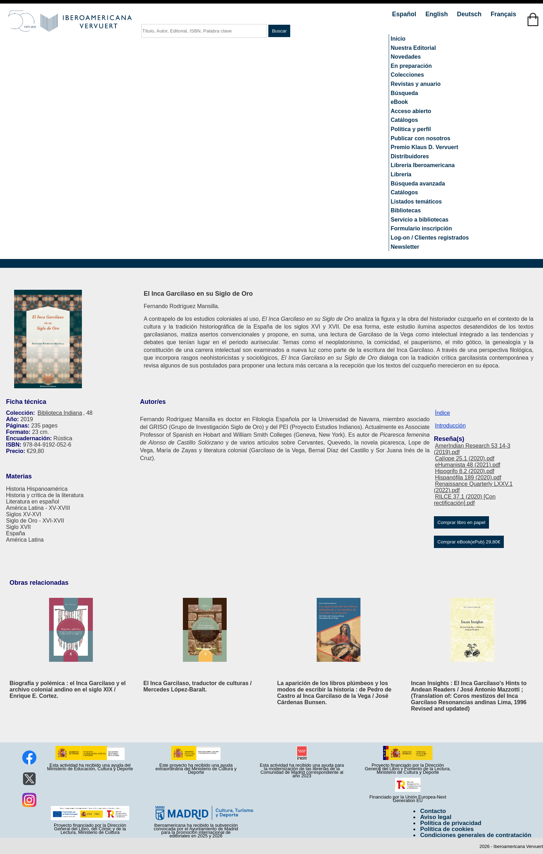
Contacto (433, 811)
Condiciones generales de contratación (475, 835)
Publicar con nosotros (420, 138)
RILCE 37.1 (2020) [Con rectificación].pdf (465, 500)
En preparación (411, 66)
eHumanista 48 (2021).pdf (467, 465)
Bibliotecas (406, 210)
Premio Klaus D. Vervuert (424, 147)
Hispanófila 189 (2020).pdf (468, 478)
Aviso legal (435, 817)
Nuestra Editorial (413, 48)
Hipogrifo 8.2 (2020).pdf (464, 471)
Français (503, 14)
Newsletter (405, 247)
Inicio (398, 39)
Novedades (406, 57)
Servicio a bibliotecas (420, 220)
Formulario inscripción (421, 228)
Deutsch (470, 14)
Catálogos (404, 120)
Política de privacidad (451, 823)
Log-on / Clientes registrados (430, 238)
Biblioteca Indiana (59, 413)
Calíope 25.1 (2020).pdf (464, 458)
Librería (401, 174)
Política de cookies (447, 829)
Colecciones (407, 75)
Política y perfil (411, 129)
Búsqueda (404, 93)
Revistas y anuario (416, 84)
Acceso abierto (411, 111)
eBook (399, 102)
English (437, 14)
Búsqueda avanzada (418, 184)
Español (405, 14)
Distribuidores (410, 156)
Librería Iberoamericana (423, 165)
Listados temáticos (416, 202)
